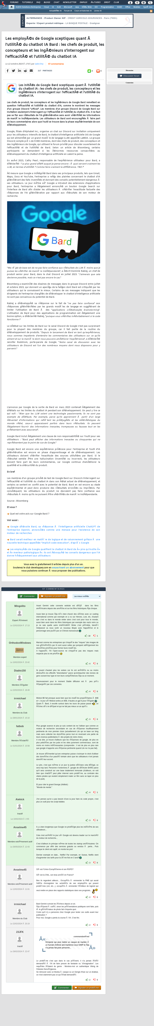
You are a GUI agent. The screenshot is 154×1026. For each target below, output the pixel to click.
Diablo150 (20, 670)
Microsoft (68, 7)
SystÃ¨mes (147, 7)
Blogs (47, 2)
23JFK (20, 932)
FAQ (38, 2)
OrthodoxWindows (20, 643)
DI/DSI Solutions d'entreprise (28, 7)
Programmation (107, 7)
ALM (59, 7)
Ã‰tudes (95, 2)
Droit (107, 2)
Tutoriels (27, 2)
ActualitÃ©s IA (55, 11)
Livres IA (97, 11)
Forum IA (68, 11)
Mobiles (136, 7)
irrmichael (20, 698)
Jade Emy (39, 64)
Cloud (46, 7)
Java (77, 7)
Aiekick (20, 799)
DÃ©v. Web (87, 7)
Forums (14, 2)
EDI (96, 7)
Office (127, 7)
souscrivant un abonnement (68, 567)
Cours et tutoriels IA (83, 11)
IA (53, 7)
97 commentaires (56, 64)
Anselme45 (19, 827)
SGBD (119, 7)
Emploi (83, 2)
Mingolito (19, 606)
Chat (56, 2)
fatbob (20, 726)
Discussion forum (129, 76)
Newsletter (69, 2)
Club (116, 2)
